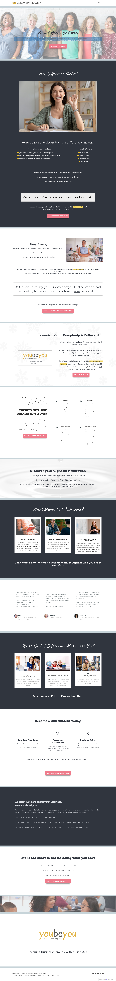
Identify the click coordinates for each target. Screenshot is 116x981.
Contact (20, 975)
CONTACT (71, 3)
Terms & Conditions (30, 975)
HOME (47, 3)
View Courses (58, 46)
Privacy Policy (41, 975)
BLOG (64, 3)
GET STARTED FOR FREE (58, 216)
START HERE (55, 3)
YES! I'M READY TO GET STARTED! (58, 311)
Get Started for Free (58, 773)
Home (15, 975)
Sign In (99, 3)
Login (57, 975)
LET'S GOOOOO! (81, 375)
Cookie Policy (50, 975)
